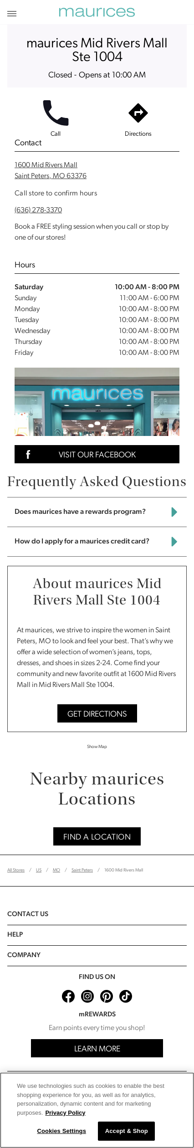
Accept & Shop (126, 1131)
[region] (97, 1110)
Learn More (97, 1049)
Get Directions (97, 714)
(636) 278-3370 (38, 210)
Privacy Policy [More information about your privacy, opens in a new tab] (65, 1112)
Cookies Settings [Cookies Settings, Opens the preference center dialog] (61, 1131)
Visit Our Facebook (78, 454)
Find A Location (97, 837)
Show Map (97, 746)
